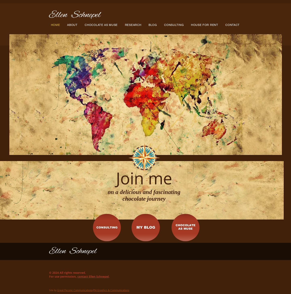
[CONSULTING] (107, 227)
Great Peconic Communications (75, 290)
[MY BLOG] (146, 227)
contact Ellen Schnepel (93, 276)
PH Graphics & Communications (111, 290)
